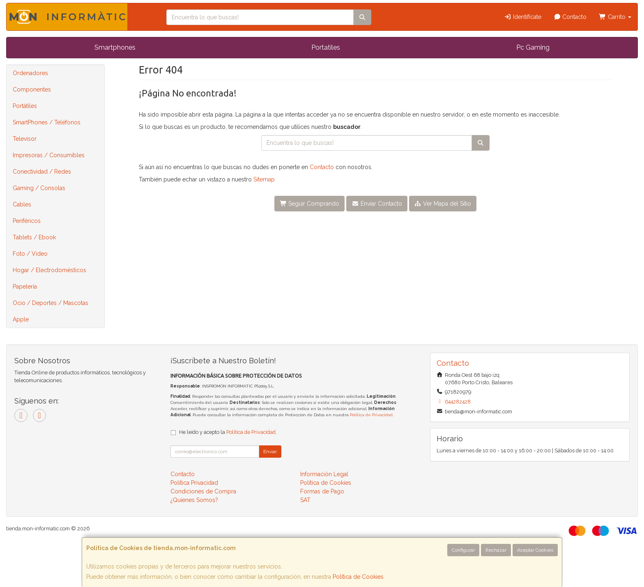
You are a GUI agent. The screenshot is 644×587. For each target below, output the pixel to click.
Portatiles (325, 47)
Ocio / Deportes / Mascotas (50, 303)
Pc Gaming (533, 47)
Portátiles (25, 106)
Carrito (615, 17)
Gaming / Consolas (39, 188)
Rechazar (495, 550)
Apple (21, 319)
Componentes (32, 89)
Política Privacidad (194, 482)
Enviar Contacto (377, 203)
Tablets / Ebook (34, 237)
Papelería (25, 286)
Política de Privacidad (371, 415)
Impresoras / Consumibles (49, 155)
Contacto (570, 17)
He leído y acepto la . (228, 432)
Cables (22, 204)
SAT (305, 500)
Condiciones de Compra (203, 491)
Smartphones (115, 47)
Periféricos (27, 221)
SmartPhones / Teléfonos (46, 122)
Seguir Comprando (310, 203)
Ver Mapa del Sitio (443, 203)
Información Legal (324, 474)
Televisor (25, 138)
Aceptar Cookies (535, 550)
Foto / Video (30, 253)
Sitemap (264, 179)
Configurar (463, 550)
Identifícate (522, 17)
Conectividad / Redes (42, 171)
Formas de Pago (322, 491)
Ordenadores (30, 73)
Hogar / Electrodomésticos (49, 270)
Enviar (270, 451)
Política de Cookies (358, 576)
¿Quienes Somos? (194, 500)
